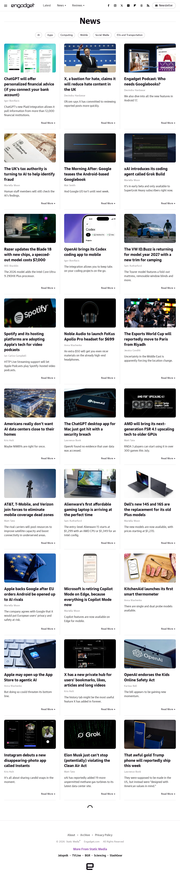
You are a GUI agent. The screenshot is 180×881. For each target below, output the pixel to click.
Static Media (72, 842)
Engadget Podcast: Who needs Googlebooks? (145, 81)
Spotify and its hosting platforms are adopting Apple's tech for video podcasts (24, 342)
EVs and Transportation (130, 35)
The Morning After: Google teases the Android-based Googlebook (87, 174)
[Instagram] (115, 5)
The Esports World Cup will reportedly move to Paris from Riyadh (147, 339)
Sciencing (100, 855)
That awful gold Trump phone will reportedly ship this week (147, 760)
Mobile (84, 35)
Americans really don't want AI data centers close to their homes (29, 429)
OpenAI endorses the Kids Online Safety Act (146, 677)
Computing (67, 35)
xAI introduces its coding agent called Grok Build (146, 171)
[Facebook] (108, 5)
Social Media (102, 35)
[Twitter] (121, 5)
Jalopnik (63, 855)
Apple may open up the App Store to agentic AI (28, 677)
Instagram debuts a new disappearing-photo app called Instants (25, 760)
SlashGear (116, 855)
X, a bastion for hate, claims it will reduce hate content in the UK (90, 84)
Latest (47, 5)
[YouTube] (128, 5)
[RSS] (148, 5)
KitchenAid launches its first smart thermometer (148, 591)
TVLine (76, 855)
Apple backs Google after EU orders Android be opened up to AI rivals (29, 594)
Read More (47, 123)
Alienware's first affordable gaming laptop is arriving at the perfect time (88, 509)
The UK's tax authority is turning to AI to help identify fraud (29, 174)
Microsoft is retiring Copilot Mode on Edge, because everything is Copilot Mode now (88, 597)
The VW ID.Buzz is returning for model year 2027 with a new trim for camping (148, 254)
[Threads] (141, 5)
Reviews (77, 5)
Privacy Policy (104, 835)
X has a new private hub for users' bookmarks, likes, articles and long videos (88, 680)
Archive (85, 835)
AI (38, 35)
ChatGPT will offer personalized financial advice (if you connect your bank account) (29, 87)
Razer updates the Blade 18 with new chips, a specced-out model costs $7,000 (28, 254)
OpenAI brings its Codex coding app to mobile (85, 252)
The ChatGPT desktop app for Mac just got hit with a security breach (89, 429)
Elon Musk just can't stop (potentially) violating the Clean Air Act (87, 760)
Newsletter (164, 5)
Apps (50, 35)
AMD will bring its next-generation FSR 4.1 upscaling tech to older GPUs (149, 429)
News (60, 5)
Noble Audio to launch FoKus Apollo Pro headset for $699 (89, 336)
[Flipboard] (135, 5)
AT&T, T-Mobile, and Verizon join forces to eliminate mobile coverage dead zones (29, 509)
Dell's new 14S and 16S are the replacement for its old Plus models (147, 509)
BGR (87, 855)
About (71, 835)
